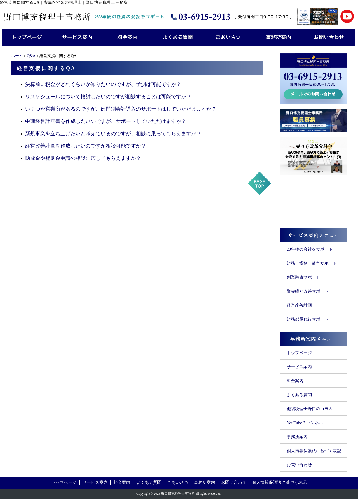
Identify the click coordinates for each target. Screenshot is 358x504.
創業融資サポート (303, 277)
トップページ (299, 353)
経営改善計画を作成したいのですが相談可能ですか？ (85, 146)
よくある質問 (299, 395)
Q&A (31, 56)
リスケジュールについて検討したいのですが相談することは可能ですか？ (108, 96)
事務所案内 (297, 437)
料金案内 (295, 381)
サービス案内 (299, 367)
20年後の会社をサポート (310, 249)
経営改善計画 (299, 305)
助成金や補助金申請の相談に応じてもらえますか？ (83, 158)
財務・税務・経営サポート (312, 263)
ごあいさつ (177, 482)
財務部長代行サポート (308, 319)
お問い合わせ (299, 465)
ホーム (17, 56)
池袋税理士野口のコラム (310, 409)
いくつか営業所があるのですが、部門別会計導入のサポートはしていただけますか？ (120, 109)
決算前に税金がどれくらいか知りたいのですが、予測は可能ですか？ (103, 84)
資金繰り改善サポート (308, 291)
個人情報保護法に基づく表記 (314, 451)
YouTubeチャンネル (305, 423)
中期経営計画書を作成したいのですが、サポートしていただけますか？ (105, 121)
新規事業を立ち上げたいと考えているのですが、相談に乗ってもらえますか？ (113, 133)
